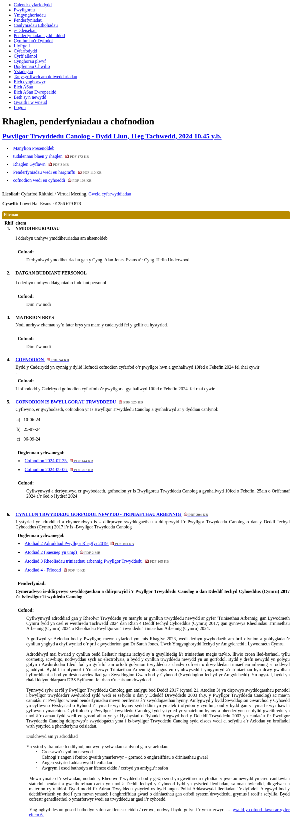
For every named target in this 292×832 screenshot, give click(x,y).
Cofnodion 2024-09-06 (59, 469)
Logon (20, 107)
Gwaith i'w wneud (30, 102)
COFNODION (42, 359)
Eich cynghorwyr (29, 81)
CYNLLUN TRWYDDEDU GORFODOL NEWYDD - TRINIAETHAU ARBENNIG (111, 514)
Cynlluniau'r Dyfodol (33, 40)
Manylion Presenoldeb (33, 148)
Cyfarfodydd (25, 51)
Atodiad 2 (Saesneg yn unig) (62, 552)
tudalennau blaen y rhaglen (51, 156)
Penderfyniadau (28, 20)
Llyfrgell (22, 45)
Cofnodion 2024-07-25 (59, 460)
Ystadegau (23, 71)
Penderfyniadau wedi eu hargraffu (57, 172)
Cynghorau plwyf (30, 61)
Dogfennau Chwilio (32, 66)
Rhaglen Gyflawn (41, 164)
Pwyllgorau (24, 9)
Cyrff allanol (25, 56)
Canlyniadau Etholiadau (36, 25)
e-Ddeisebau (25, 30)
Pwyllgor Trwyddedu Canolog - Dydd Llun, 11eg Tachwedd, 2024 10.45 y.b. (112, 136)
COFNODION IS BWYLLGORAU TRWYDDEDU (79, 401)
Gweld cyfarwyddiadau (109, 193)
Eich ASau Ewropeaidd (35, 92)
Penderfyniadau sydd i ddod (39, 35)
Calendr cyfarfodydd (33, 4)
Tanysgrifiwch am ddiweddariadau (45, 76)
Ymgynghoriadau (30, 15)
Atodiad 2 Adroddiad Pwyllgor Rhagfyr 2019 (79, 543)
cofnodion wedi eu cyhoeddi (52, 180)
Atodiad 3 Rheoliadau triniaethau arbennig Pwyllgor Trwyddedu (97, 561)
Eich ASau (23, 86)
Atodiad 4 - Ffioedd (55, 570)
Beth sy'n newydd (30, 97)
